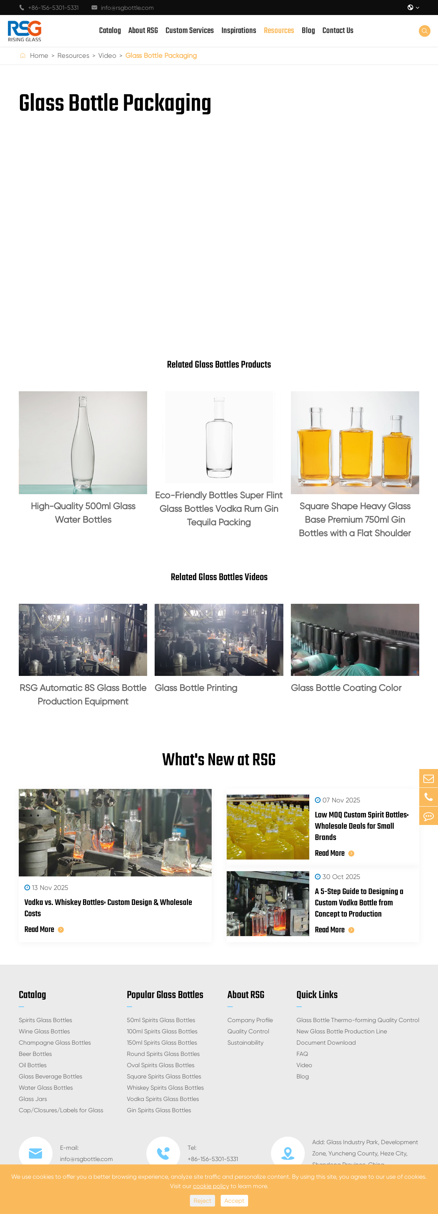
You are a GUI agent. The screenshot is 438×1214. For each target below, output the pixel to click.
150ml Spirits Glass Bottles (162, 1042)
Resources (279, 30)
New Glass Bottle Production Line (342, 1031)
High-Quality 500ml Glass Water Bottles (83, 513)
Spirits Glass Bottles (45, 1020)
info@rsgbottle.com (123, 7)
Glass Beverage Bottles (50, 1076)
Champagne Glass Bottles (55, 1042)
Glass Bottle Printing (196, 688)
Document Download (326, 1042)
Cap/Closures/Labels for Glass (61, 1110)
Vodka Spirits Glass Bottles (163, 1098)
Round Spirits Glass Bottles (163, 1053)
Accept (234, 1200)
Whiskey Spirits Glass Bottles (165, 1087)
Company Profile (250, 1020)
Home (39, 55)
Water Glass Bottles (46, 1087)
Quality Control (248, 1031)
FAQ (302, 1053)
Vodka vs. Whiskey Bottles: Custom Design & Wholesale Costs (108, 908)
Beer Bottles (35, 1053)
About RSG (143, 30)
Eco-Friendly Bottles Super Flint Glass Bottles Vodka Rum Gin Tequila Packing (219, 509)
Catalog (110, 30)
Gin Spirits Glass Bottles (159, 1110)
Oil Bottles (33, 1065)
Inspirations (238, 30)
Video (107, 55)
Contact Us (338, 30)
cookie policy (211, 1186)
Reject (202, 1200)
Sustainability (245, 1042)
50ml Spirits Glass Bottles (161, 1020)
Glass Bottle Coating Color (346, 688)
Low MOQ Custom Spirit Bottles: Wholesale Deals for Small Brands (362, 826)
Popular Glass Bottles (165, 995)
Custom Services (190, 30)
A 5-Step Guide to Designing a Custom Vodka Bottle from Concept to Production (359, 903)
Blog (308, 30)
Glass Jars (33, 1098)
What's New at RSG (219, 761)
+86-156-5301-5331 (48, 7)
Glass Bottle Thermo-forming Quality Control (358, 1020)
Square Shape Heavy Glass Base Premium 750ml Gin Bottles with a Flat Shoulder (355, 519)
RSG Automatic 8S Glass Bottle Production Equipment (83, 695)
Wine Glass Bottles (44, 1031)
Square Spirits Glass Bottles (164, 1076)
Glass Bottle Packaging (161, 55)
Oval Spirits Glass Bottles (160, 1065)
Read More (44, 929)
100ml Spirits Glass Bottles (162, 1031)
